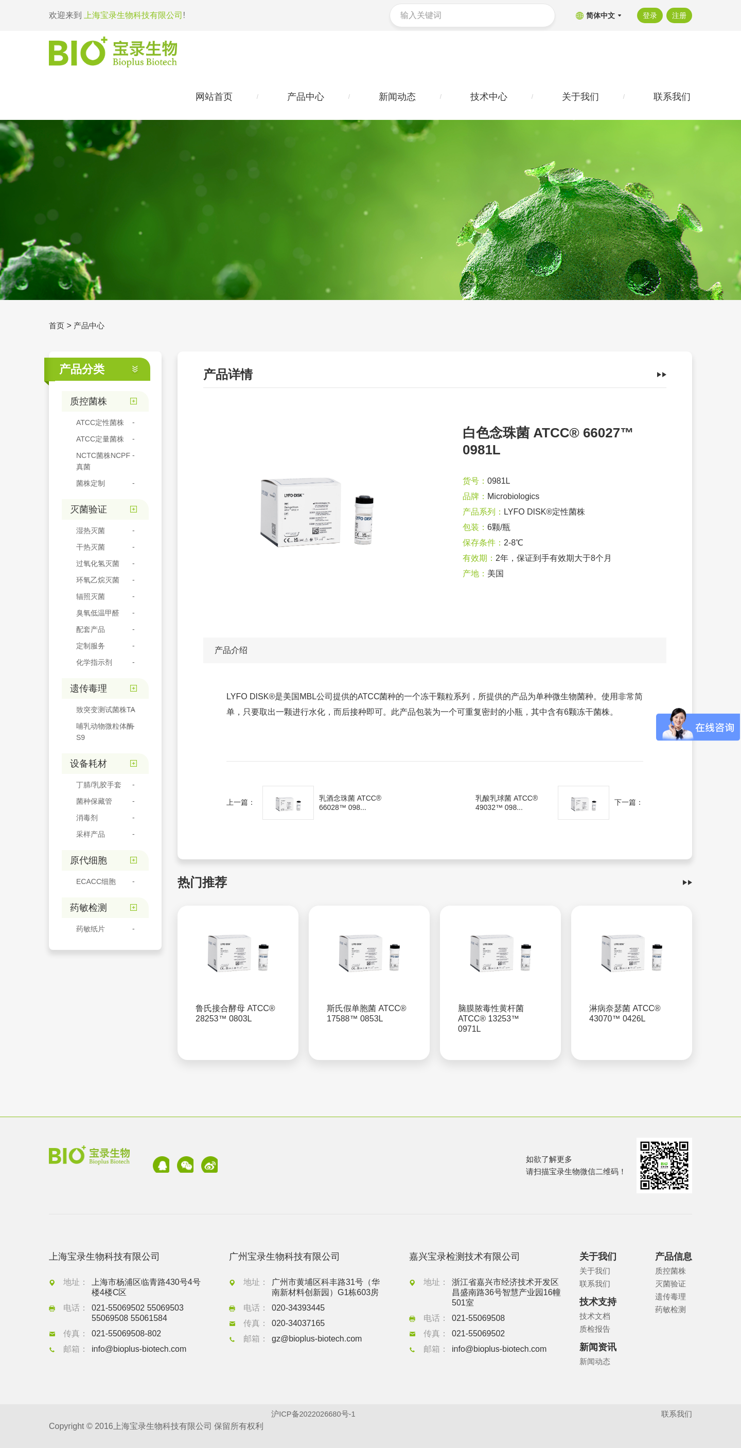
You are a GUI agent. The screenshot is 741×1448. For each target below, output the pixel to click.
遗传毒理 (671, 1297)
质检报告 (595, 1329)
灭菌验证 (671, 1284)
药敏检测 (671, 1309)
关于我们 (595, 1271)
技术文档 (595, 1316)
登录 (647, 15)
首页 (57, 329)
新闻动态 (595, 1361)
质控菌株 (671, 1271)
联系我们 (595, 1284)
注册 (679, 15)
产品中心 (91, 329)
